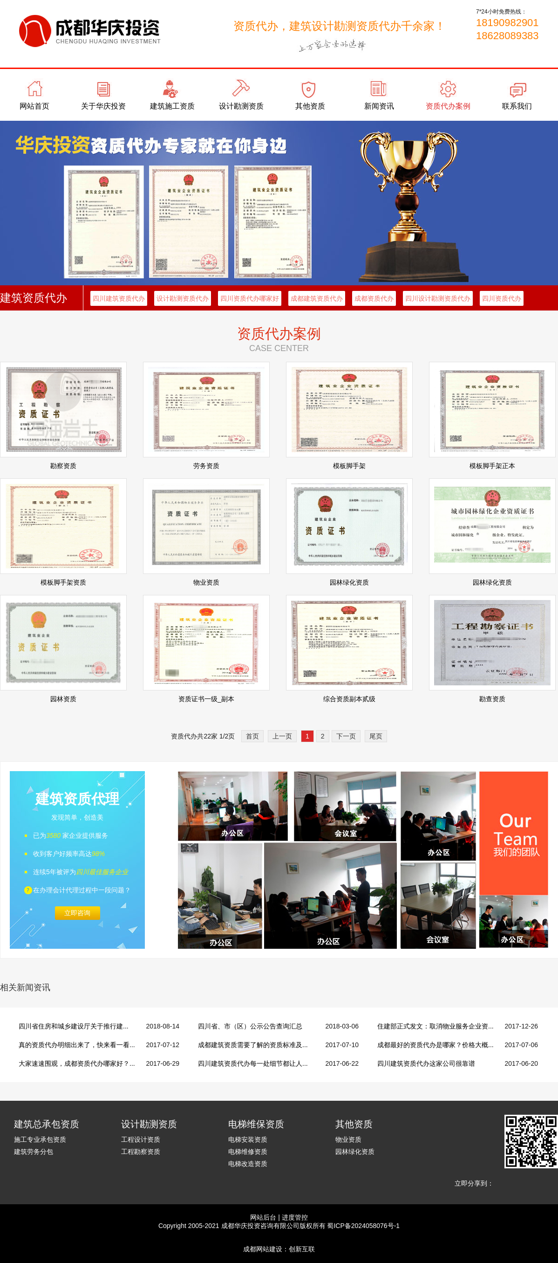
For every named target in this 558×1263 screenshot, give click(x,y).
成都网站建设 (262, 1249)
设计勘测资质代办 (183, 298)
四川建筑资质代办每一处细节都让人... (253, 1063)
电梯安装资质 (247, 1139)
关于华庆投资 (103, 106)
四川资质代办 (501, 298)
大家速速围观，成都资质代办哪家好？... (77, 1063)
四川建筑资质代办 (119, 298)
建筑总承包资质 (46, 1124)
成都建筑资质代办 (317, 298)
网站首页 (34, 106)
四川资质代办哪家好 (249, 298)
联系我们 (517, 106)
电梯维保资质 (256, 1124)
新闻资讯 (379, 106)
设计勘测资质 (241, 106)
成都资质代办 (374, 298)
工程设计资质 (140, 1139)
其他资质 (310, 106)
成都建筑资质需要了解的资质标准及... (253, 1045)
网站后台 (263, 1217)
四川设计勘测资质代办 (437, 298)
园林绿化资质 (354, 1151)
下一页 (346, 736)
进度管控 (295, 1217)
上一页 (282, 736)
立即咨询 (77, 913)
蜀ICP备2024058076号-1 (363, 1225)
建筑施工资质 (172, 106)
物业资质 (348, 1139)
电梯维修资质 (247, 1151)
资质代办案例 (448, 106)
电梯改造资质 (247, 1163)
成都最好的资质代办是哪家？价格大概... (435, 1045)
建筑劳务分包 (33, 1151)
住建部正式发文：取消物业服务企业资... (435, 1026)
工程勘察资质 (140, 1151)
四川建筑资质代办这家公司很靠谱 (426, 1063)
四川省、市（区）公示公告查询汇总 (250, 1026)
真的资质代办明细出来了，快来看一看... (77, 1045)
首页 (252, 736)
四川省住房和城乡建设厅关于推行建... (74, 1026)
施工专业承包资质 (40, 1139)
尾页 (375, 736)
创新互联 (302, 1249)
